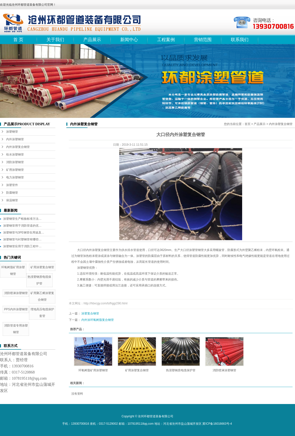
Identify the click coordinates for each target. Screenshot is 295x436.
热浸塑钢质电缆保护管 (180, 370)
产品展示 (92, 39)
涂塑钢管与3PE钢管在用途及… (23, 232)
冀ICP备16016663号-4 (217, 423)
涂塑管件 (12, 185)
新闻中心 (129, 39)
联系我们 (240, 39)
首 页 (18, 39)
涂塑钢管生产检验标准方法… (22, 218)
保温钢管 (12, 200)
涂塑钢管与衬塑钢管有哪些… (22, 239)
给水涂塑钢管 (15, 154)
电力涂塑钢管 (15, 177)
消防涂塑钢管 (15, 162)
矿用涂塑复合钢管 (42, 267)
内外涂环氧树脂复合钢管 (97, 320)
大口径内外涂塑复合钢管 (93, 250)
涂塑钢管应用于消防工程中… (22, 246)
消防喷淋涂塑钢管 (16, 293)
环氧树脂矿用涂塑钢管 (93, 370)
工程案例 (166, 39)
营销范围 (203, 39)
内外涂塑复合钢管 (18, 147)
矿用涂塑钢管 (15, 169)
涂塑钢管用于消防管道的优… (22, 225)
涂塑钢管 (12, 131)
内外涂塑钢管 (15, 139)
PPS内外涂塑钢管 (16, 309)
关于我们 (55, 39)
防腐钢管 (12, 192)
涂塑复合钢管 (90, 313)
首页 (248, 124)
